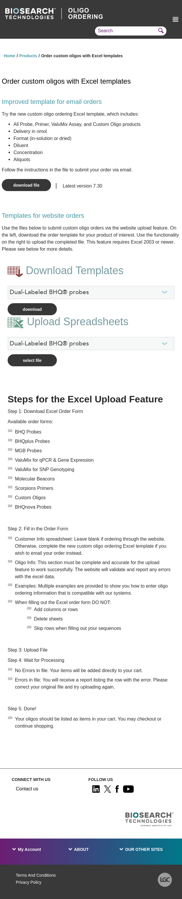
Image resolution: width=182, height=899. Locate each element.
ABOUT (81, 849)
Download (32, 309)
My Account (29, 849)
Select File (32, 360)
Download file (26, 185)
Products (28, 55)
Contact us (27, 788)
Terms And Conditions (36, 875)
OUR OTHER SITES (144, 849)
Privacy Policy (28, 882)
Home (9, 55)
